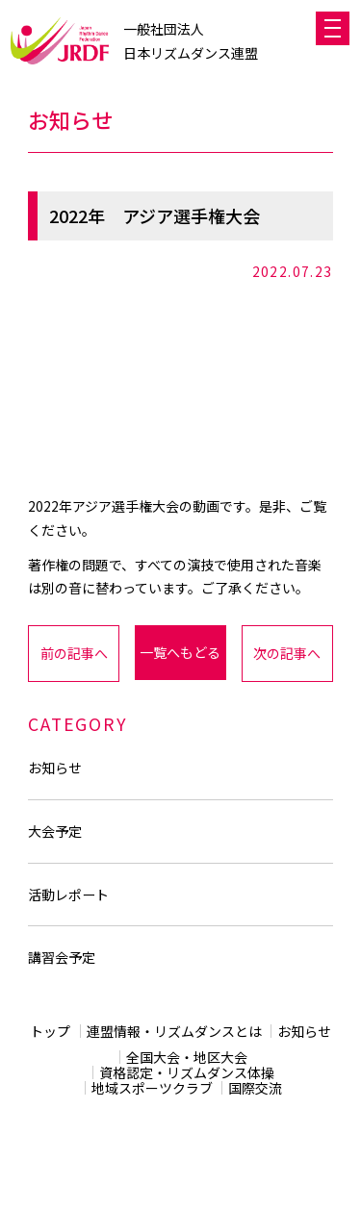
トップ (50, 1031)
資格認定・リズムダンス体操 (186, 1072)
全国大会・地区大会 (186, 1057)
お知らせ (55, 767)
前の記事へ (74, 653)
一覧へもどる (180, 652)
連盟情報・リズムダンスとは (174, 1031)
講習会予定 (61, 957)
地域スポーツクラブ (152, 1087)
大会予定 (55, 831)
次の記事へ (287, 653)
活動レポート (68, 894)
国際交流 (255, 1087)
